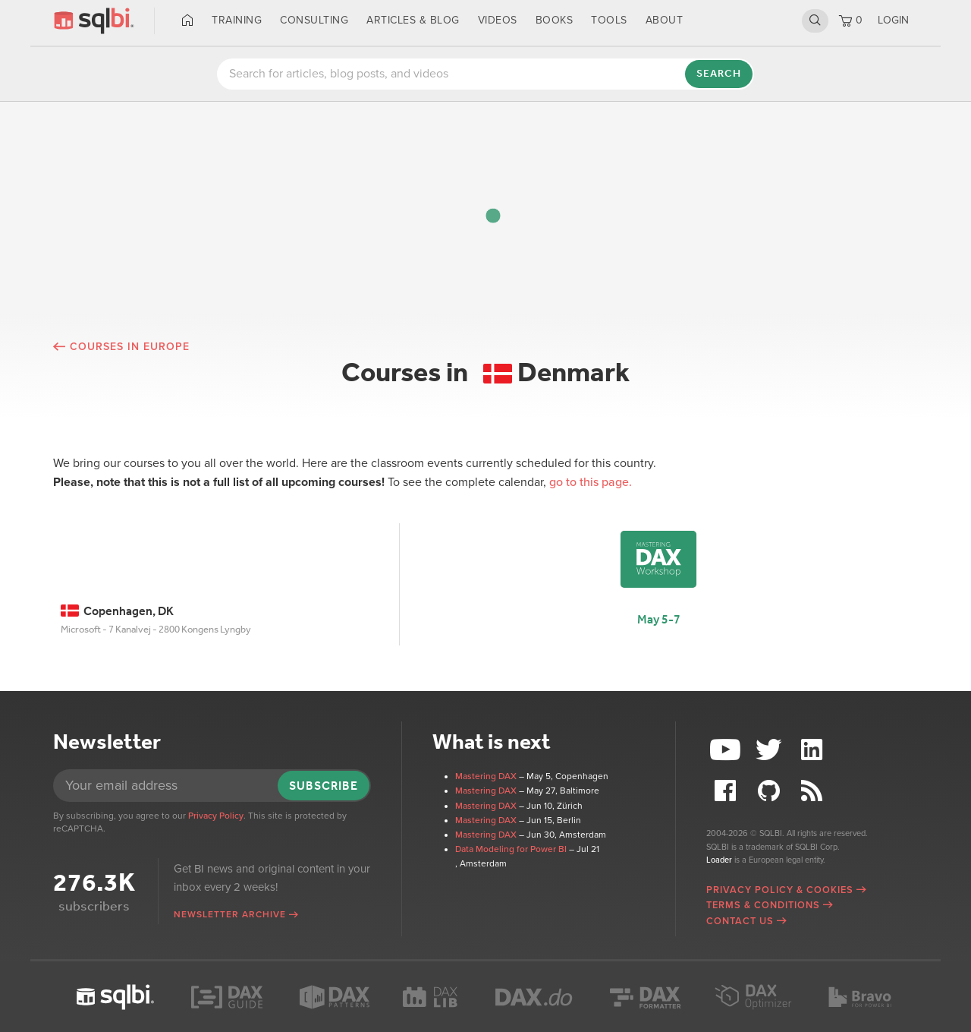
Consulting (314, 20)
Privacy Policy (216, 815)
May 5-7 (658, 619)
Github (770, 791)
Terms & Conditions (763, 905)
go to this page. (590, 482)
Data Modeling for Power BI (511, 849)
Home (187, 20)
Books (554, 20)
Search (815, 20)
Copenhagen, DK (117, 611)
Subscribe (323, 785)
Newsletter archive (230, 914)
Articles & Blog (413, 20)
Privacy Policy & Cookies (779, 890)
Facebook (727, 791)
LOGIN (893, 20)
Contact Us (740, 921)
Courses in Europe (130, 346)
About (664, 20)
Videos (497, 20)
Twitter (770, 750)
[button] (493, 215)
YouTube (727, 750)
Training (237, 20)
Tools (609, 20)
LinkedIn (813, 750)
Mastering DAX (486, 776)
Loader (719, 860)
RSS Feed (813, 791)
